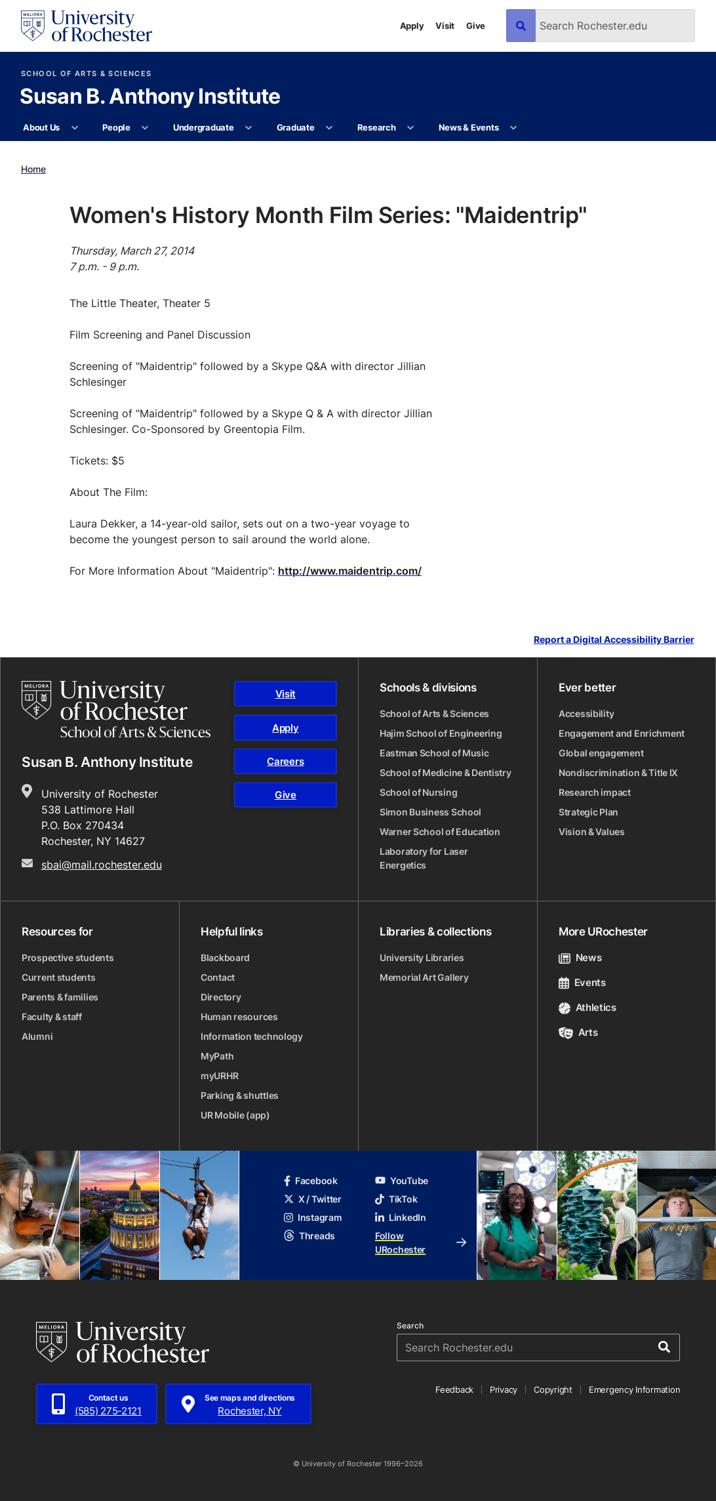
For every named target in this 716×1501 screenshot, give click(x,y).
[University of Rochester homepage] (86, 25)
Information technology (252, 1036)
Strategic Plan (588, 812)
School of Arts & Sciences (86, 74)
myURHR (219, 1075)
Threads (309, 1235)
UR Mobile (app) (235, 1115)
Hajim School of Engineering (441, 733)
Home (33, 169)
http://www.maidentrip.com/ (350, 571)
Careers (285, 761)
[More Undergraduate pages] (249, 128)
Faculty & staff (52, 1016)
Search (410, 1326)
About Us (41, 127)
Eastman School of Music (434, 753)
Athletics (587, 1007)
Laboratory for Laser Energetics (423, 858)
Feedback (454, 1389)
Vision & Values (592, 831)
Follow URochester (420, 1242)
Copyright (553, 1389)
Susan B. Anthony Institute (150, 97)
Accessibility (586, 713)
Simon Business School (430, 812)
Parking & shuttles (240, 1095)
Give (475, 25)
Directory (221, 997)
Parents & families (60, 997)
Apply (412, 25)
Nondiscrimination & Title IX (618, 772)
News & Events (469, 127)
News (580, 957)
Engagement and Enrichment (622, 733)
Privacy (503, 1389)
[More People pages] (145, 128)
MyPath (217, 1056)
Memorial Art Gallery (424, 977)
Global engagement (601, 753)
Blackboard (225, 957)
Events (582, 982)
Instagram (313, 1217)
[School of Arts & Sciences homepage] (116, 709)
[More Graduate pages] (329, 128)
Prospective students (67, 957)
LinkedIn (400, 1217)
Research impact (595, 792)
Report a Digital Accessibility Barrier (614, 640)
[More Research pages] (411, 128)
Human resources (239, 1016)
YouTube (401, 1180)
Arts (578, 1032)
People (116, 127)
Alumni (37, 1036)
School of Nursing (418, 792)
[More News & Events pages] (514, 128)
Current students (59, 977)
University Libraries (422, 957)
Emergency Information (635, 1389)
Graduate (296, 127)
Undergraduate (203, 127)
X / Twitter (313, 1199)
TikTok (396, 1199)
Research (376, 127)
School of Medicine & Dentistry (445, 772)
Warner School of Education (440, 831)
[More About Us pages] (74, 128)
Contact (218, 977)
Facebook (311, 1180)
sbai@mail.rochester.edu (101, 864)
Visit (444, 25)
